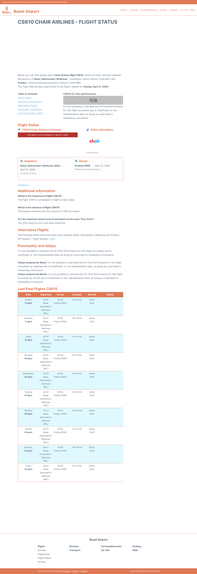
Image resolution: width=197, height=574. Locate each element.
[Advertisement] (98, 50)
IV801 (52, 238)
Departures (44, 554)
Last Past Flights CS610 (30, 113)
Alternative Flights (27, 105)
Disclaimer (66, 571)
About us (83, 571)
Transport (173, 10)
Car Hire (184, 10)
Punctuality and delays (30, 109)
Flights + (124, 10)
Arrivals (42, 550)
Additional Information (30, 101)
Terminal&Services (148, 10)
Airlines (41, 561)
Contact (75, 571)
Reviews (134, 10)
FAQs (192, 10)
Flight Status (24, 97)
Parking (163, 10)
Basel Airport (26, 11)
